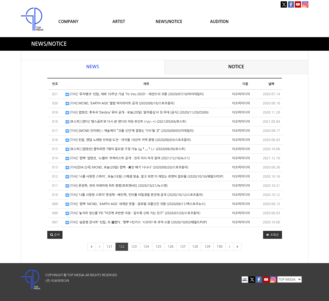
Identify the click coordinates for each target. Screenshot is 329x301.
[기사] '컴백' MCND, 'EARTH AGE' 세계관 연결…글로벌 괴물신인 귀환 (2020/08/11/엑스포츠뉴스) (136, 204)
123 (134, 246)
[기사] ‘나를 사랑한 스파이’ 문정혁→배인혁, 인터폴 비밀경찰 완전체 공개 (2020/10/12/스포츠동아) (134, 195)
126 (171, 246)
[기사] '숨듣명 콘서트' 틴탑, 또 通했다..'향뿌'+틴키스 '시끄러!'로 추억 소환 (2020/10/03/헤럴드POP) (136, 222)
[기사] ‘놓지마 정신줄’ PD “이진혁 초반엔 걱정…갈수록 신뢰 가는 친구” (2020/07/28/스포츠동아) (133, 213)
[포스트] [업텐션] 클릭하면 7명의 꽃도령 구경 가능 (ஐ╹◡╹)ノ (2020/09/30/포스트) (126, 149)
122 (122, 246)
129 (207, 246)
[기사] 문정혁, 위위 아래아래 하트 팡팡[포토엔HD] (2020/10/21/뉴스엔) (117, 186)
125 (158, 246)
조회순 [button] (272, 234)
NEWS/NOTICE (169, 22)
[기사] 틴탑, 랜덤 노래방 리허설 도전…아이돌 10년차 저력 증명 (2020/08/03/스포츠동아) (128, 140)
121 (109, 246)
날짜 (271, 84)
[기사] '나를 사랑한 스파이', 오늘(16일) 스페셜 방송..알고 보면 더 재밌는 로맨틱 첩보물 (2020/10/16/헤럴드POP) (144, 176)
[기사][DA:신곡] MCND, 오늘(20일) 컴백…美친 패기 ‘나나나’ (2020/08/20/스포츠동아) (127, 167)
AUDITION (219, 22)
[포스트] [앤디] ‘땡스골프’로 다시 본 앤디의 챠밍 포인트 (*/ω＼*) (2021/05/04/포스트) (126, 121)
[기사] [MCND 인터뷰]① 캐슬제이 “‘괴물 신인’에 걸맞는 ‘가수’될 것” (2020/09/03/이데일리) (130, 131)
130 (219, 246)
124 (146, 246)
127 (183, 246)
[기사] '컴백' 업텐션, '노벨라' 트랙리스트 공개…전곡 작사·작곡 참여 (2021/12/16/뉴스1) (128, 158)
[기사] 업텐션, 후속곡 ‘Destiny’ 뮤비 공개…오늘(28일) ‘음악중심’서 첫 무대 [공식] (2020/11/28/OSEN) (137, 112)
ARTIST (118, 22)
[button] (55, 235)
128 (195, 246)
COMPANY (68, 22)
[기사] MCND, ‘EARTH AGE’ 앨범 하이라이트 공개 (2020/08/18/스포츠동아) (120, 103)
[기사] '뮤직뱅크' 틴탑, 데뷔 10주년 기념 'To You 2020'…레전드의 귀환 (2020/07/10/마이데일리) (135, 94)
